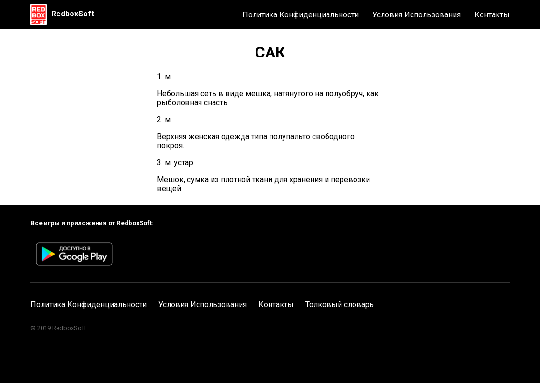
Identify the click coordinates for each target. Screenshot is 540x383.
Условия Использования (416, 14)
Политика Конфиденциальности (300, 14)
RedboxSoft (72, 13)
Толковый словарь (339, 304)
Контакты (492, 14)
